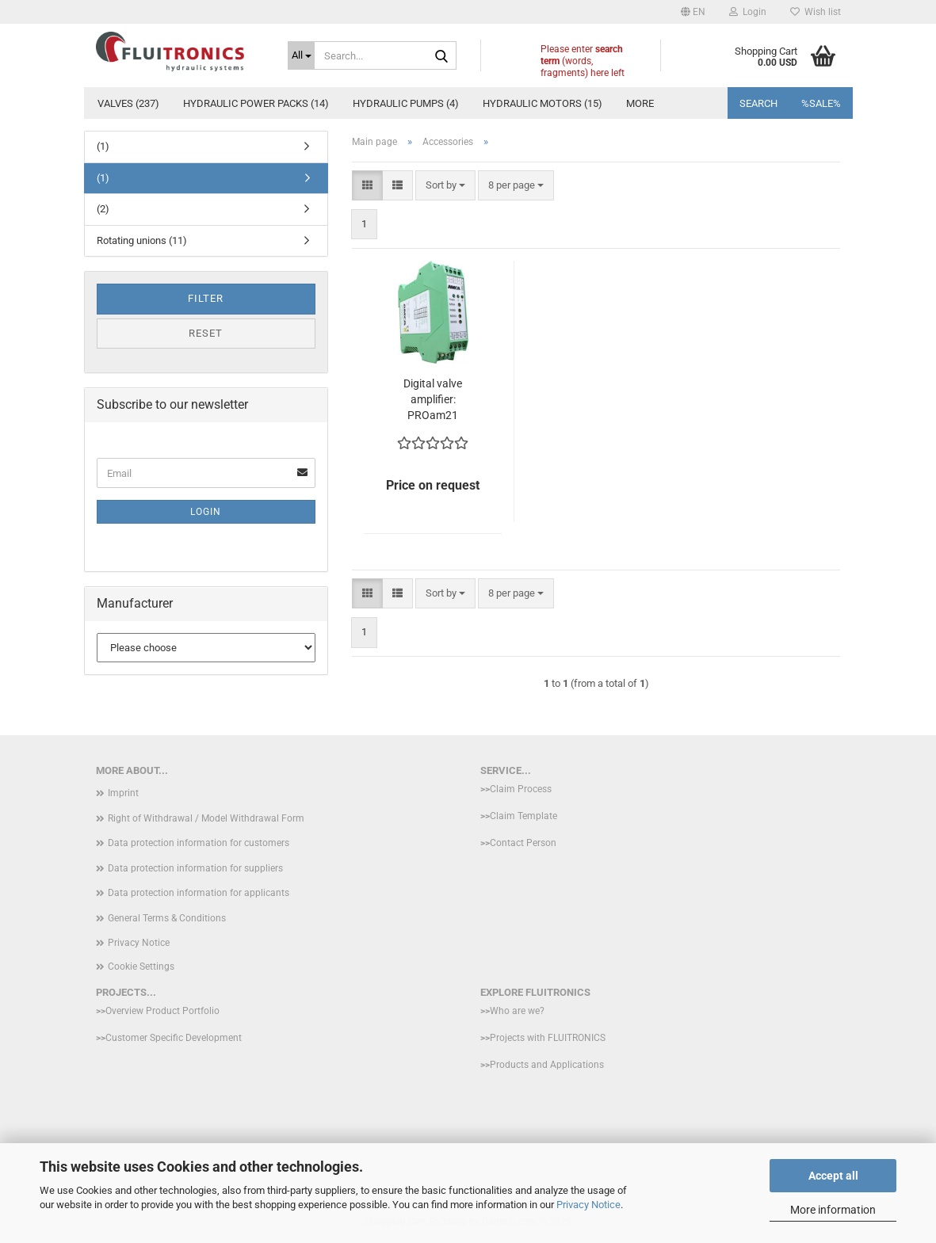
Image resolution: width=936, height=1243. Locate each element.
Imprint (123, 793)
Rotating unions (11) (142, 240)
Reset (206, 333)
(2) (103, 209)
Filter (205, 298)
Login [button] (747, 11)
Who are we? (517, 1010)
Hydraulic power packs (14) (256, 103)
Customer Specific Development (173, 1037)
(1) (103, 146)
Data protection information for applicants (198, 892)
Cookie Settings (141, 966)
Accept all (833, 1175)
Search (758, 103)
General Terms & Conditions (167, 918)
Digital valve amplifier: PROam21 (432, 399)
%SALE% (821, 103)
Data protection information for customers (198, 842)
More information (833, 1209)
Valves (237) (128, 103)
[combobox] (445, 185)
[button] (693, 12)
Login (205, 511)
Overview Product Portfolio (162, 1010)
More (640, 103)
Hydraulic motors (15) (542, 103)
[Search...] (301, 55)
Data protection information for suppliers (195, 868)
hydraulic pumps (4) (406, 103)
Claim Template (523, 816)
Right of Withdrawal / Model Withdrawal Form (206, 818)
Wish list (815, 11)
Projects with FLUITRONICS (548, 1037)
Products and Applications (547, 1064)
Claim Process (521, 789)
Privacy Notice (588, 1205)
